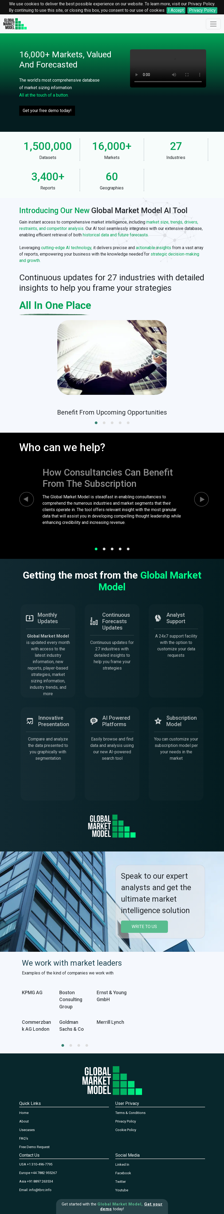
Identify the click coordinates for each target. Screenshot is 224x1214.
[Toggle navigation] (213, 24)
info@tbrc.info (40, 1190)
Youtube (121, 1190)
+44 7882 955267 (44, 1173)
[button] (96, 422)
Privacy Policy (202, 10)
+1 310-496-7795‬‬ (39, 1164)
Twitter (120, 1182)
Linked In (122, 1165)
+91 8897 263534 (40, 1181)
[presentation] (22, 499)
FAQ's (23, 1138)
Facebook (123, 1173)
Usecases (27, 1130)
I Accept (176, 10)
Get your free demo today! (47, 110)
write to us (144, 926)
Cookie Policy (125, 1130)
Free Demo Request (34, 1147)
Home (24, 1113)
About (24, 1121)
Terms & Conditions (130, 1113)
